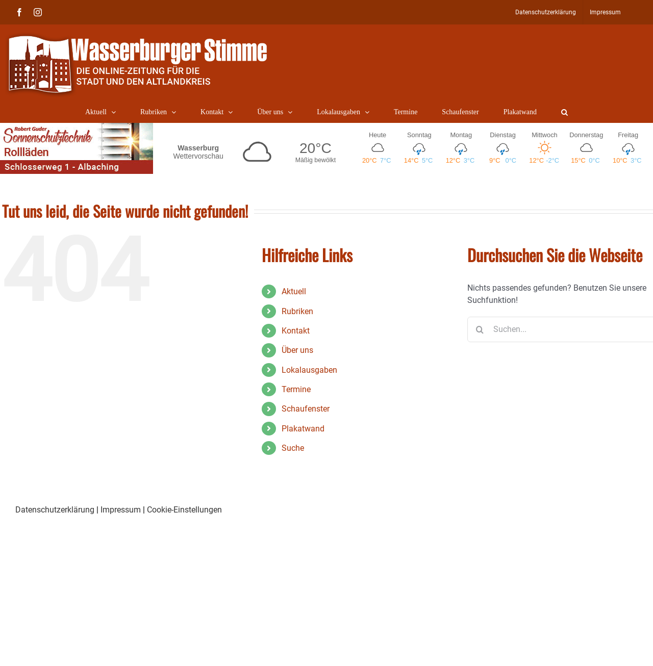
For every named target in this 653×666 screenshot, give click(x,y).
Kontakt (296, 331)
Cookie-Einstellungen (184, 510)
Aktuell (294, 291)
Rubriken (297, 311)
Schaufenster (306, 409)
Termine (296, 389)
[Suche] (480, 329)
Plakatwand (303, 428)
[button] (564, 112)
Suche (293, 448)
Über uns (297, 350)
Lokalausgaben (309, 370)
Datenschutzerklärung (54, 510)
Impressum (121, 510)
